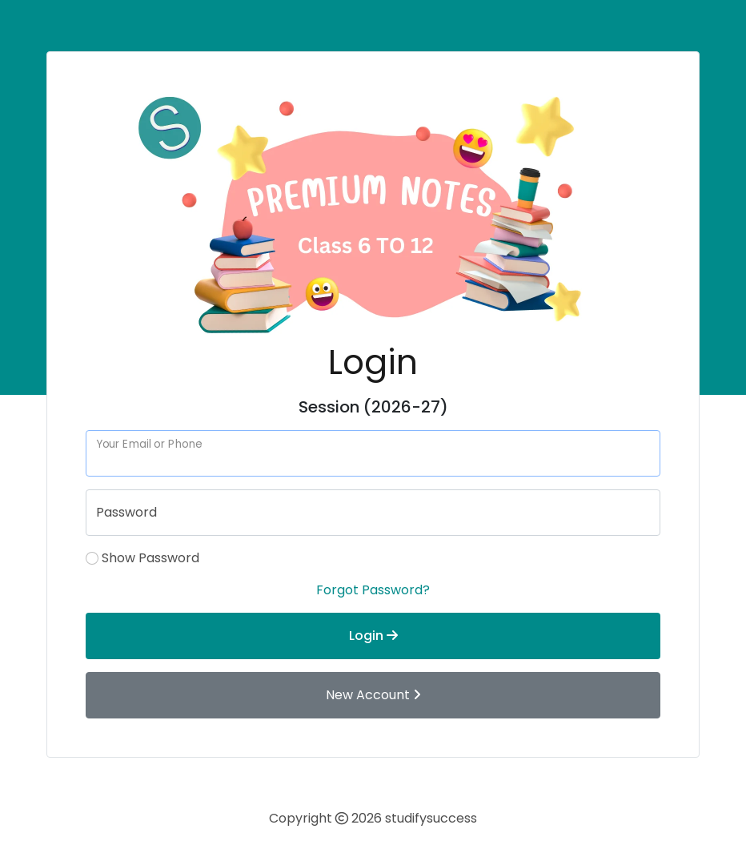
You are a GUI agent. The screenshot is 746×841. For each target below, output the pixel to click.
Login (373, 635)
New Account (373, 695)
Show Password (150, 558)
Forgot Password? (373, 590)
